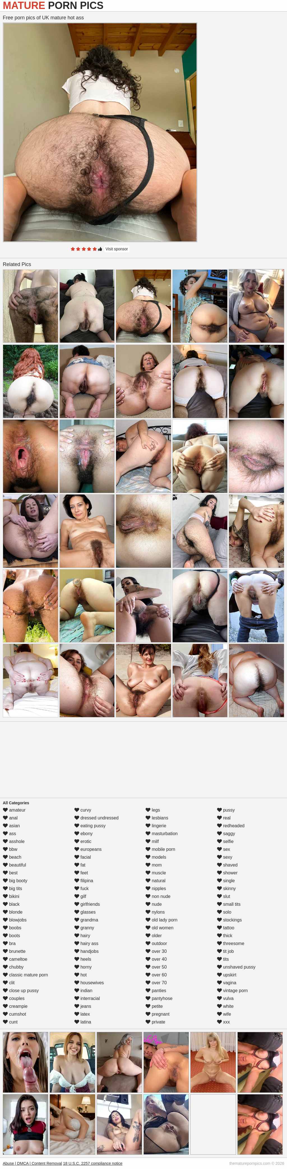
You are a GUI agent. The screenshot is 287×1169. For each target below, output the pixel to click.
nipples (155, 888)
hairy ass (86, 943)
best (10, 872)
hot (80, 974)
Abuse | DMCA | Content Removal (32, 1163)
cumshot (14, 1014)
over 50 (156, 967)
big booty (15, 880)
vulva (225, 998)
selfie (225, 841)
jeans (82, 1006)
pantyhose (158, 998)
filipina (83, 880)
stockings (229, 920)
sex (223, 849)
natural (155, 880)
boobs (12, 927)
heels (82, 959)
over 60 (156, 974)
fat (79, 865)
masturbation (161, 833)
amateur (14, 810)
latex (82, 1014)
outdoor (156, 943)
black (11, 904)
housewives (89, 982)
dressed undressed (96, 817)
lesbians (156, 817)
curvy (82, 810)
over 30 (156, 951)
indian (83, 990)
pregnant (157, 1014)
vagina (227, 982)
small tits (229, 904)
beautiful (14, 865)
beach (12, 857)
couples (14, 998)
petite (154, 1006)
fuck (81, 888)
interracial (87, 998)
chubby (13, 967)
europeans (88, 849)
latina (82, 1022)
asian (11, 825)
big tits (12, 888)
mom (153, 865)
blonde (13, 912)
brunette (14, 951)
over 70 (156, 982)
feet (81, 872)
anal (10, 817)
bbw (10, 849)
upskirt (227, 974)
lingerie (155, 825)
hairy (82, 935)
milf (152, 841)
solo (224, 912)
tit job (225, 951)
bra (9, 943)
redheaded (231, 825)
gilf (80, 896)
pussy (226, 810)
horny (83, 967)
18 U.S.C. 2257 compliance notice (92, 1163)
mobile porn (160, 849)
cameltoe (15, 959)
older (153, 935)
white (225, 1006)
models (155, 857)
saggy (226, 833)
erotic (83, 841)
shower (227, 872)
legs (152, 810)
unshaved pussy (236, 967)
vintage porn (232, 990)
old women (159, 927)
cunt (10, 1022)
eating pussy (90, 825)
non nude (157, 896)
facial (82, 857)
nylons (155, 912)
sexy (224, 857)
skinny (226, 888)
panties (155, 990)
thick (224, 935)
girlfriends (87, 904)
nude (153, 904)
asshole (14, 841)
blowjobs (15, 920)
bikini (11, 896)
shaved (227, 865)
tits (223, 959)
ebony (83, 833)
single (226, 880)
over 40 (156, 959)
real (224, 817)
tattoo (225, 927)
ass (9, 833)
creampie (15, 1006)
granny (84, 927)
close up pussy (21, 990)
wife (224, 1014)
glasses (85, 912)
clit (9, 982)
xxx (223, 1022)
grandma (86, 920)
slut (223, 896)
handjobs (86, 951)
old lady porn (161, 920)
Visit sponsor (117, 249)
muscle (155, 872)
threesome (230, 943)
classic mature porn (25, 974)
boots (11, 935)
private (155, 1022)
